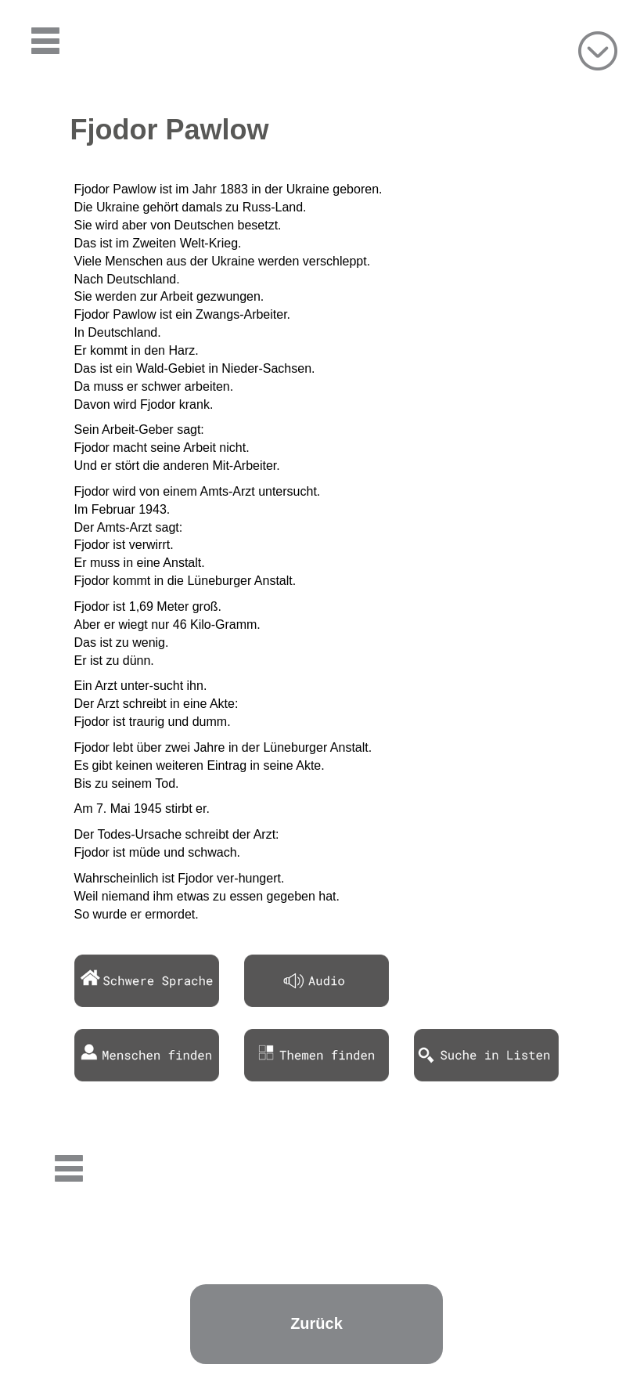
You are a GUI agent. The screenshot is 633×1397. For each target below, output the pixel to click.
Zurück (316, 1323)
